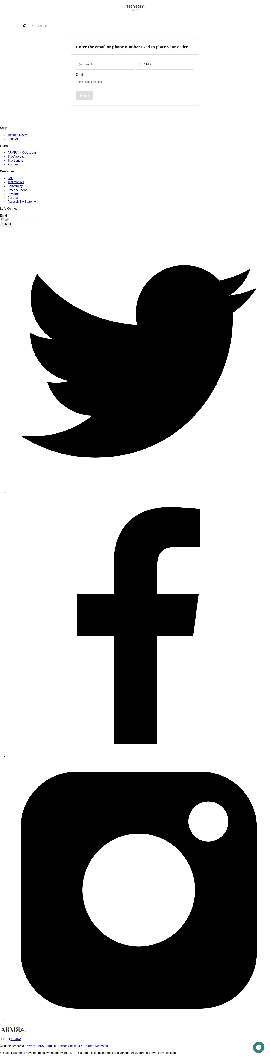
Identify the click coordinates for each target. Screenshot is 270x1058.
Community (15, 186)
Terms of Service (56, 1045)
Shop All (13, 138)
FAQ (11, 178)
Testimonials (16, 182)
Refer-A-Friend (17, 190)
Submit (6, 224)
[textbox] (135, 81)
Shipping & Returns (81, 1045)
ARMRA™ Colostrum (22, 152)
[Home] (24, 25)
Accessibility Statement (23, 201)
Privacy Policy (35, 1045)
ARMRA (15, 1039)
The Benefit (15, 160)
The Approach (17, 156)
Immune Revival (18, 135)
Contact (13, 197)
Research (14, 164)
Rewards (13, 194)
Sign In (84, 95)
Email (79, 74)
